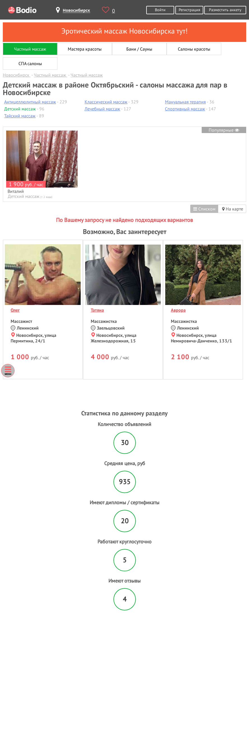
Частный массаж (30, 49)
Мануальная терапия (185, 102)
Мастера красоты (85, 49)
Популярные (224, 130)
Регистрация (189, 9)
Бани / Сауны (139, 49)
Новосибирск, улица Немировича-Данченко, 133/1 (201, 338)
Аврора (178, 310)
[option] (42, 165)
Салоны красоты (194, 49)
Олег (15, 310)
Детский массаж (20, 109)
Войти (160, 9)
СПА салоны (30, 63)
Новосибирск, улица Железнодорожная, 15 (113, 338)
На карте (232, 209)
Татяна (97, 310)
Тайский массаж (20, 116)
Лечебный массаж (102, 109)
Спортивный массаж (185, 109)
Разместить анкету (225, 9)
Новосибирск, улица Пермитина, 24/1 (33, 338)
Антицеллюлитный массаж (30, 102)
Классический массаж (106, 102)
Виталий (16, 191)
